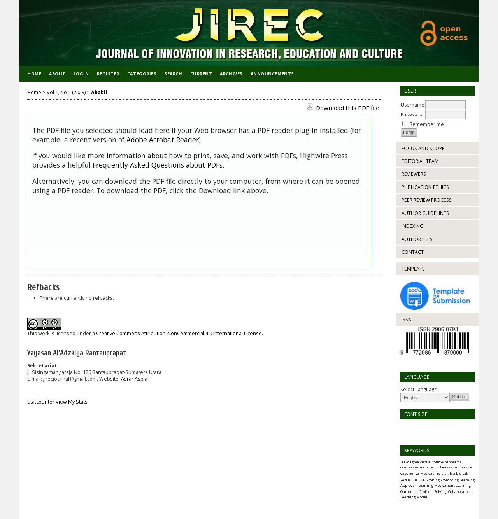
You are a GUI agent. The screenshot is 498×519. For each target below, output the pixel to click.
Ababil (99, 92)
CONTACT (413, 252)
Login (81, 74)
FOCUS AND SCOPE (423, 148)
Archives (231, 74)
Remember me (427, 124)
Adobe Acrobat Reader (162, 139)
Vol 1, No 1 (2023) (66, 92)
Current (201, 74)
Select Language (418, 389)
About (57, 74)
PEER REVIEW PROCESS (427, 200)
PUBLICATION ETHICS (425, 187)
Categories (141, 74)
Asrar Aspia (134, 379)
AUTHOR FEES (417, 239)
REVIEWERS (414, 174)
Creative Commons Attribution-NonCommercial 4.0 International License (179, 333)
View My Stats (72, 401)
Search (173, 74)
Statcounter (40, 401)
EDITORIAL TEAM (420, 161)
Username (412, 104)
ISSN (407, 319)
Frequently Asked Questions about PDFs (158, 165)
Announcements (272, 74)
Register (108, 74)
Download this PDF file (347, 108)
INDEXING (412, 226)
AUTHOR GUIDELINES (425, 213)
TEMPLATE (413, 269)
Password (412, 114)
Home (34, 74)
